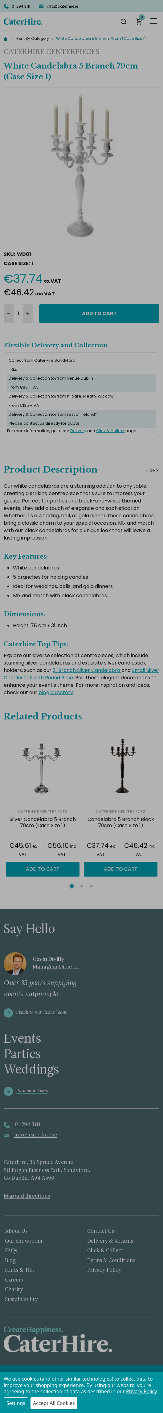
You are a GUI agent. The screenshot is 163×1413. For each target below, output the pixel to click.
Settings (15, 1403)
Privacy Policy (141, 1391)
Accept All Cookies (54, 1403)
